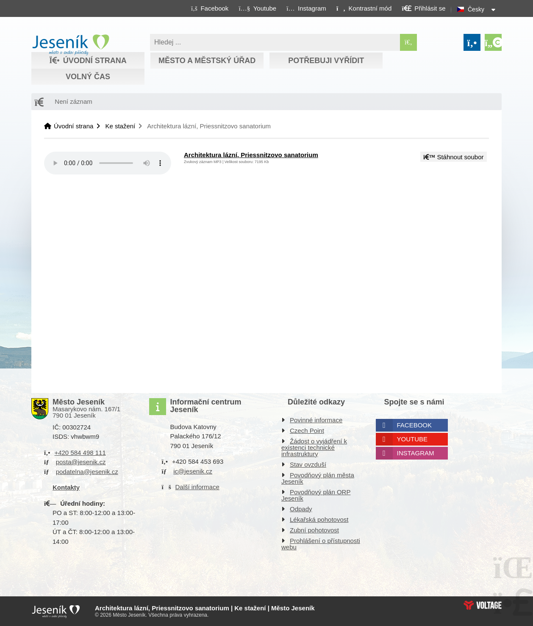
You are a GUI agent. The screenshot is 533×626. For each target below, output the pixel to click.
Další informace (197, 486)
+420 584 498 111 (79, 452)
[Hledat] (408, 42)
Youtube (412, 439)
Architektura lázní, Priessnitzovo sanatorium (251, 154)
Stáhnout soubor (453, 157)
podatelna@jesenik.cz (87, 471)
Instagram (415, 453)
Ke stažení (120, 126)
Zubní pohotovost (314, 530)
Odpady (301, 508)
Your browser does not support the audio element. (107, 163)
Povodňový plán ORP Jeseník (315, 495)
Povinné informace (316, 420)
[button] (363, 8)
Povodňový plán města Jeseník (317, 478)
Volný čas (88, 76)
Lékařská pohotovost (319, 519)
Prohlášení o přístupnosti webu (320, 544)
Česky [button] (476, 9)
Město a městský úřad (206, 60)
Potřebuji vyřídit (326, 60)
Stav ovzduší (308, 464)
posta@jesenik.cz (81, 461)
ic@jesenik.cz (192, 471)
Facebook (414, 425)
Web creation (483, 605)
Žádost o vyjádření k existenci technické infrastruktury (314, 447)
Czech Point (307, 430)
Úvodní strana (70, 45)
